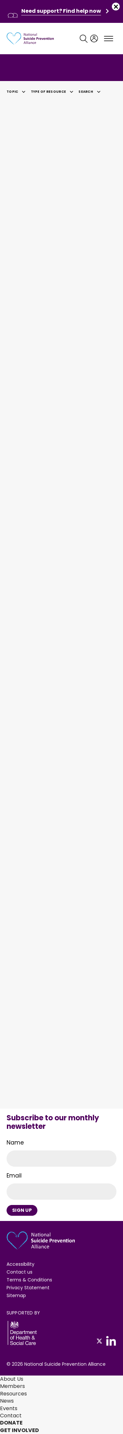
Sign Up (22, 1210)
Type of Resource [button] (53, 91)
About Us (11, 1379)
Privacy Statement (28, 1287)
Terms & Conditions (29, 1280)
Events (8, 1408)
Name (15, 1142)
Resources (13, 1393)
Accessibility (20, 1264)
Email (14, 1175)
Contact (11, 1415)
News (7, 1401)
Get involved (19, 1430)
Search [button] (90, 91)
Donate (11, 1422)
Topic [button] (17, 91)
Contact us (19, 1272)
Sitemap (16, 1295)
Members (12, 1386)
